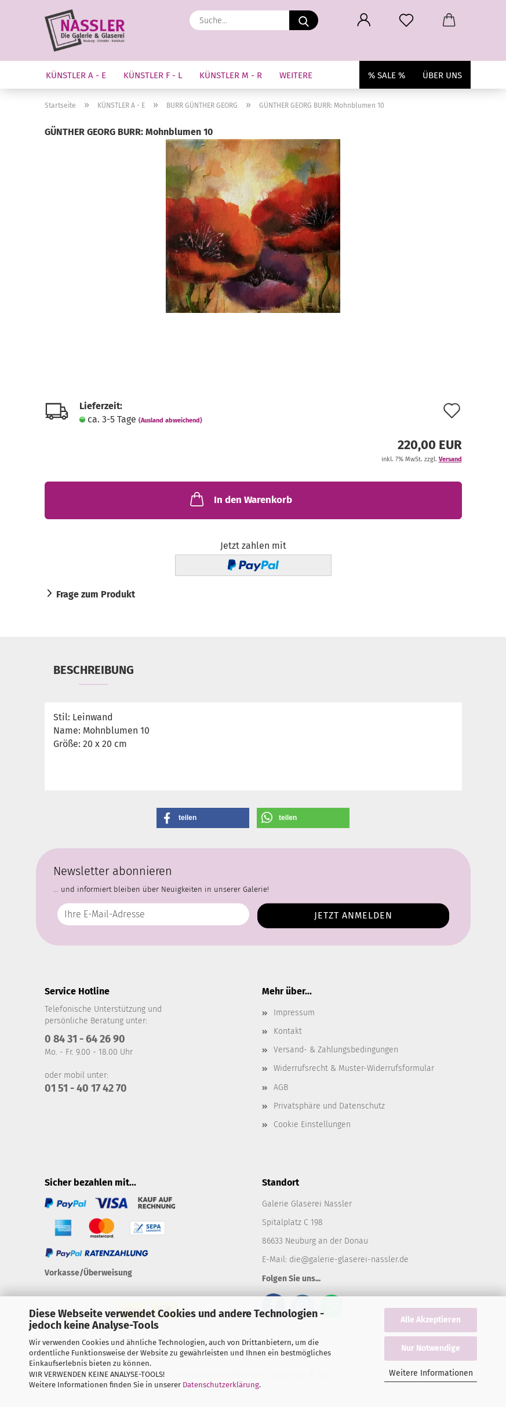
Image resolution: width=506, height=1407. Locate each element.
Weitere (295, 75)
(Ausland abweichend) (170, 420)
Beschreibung (93, 670)
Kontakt (288, 1031)
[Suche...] (303, 20)
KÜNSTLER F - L (152, 75)
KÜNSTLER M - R (230, 75)
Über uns (442, 75)
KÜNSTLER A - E (76, 75)
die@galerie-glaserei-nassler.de (349, 1259)
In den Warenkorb (240, 499)
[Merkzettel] (406, 20)
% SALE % (386, 75)
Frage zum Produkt (95, 594)
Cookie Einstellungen (312, 1124)
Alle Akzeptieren (431, 1320)
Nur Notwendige (430, 1348)
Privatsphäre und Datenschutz (329, 1106)
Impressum (294, 1013)
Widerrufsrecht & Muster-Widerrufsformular (354, 1068)
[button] (364, 20)
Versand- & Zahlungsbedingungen (336, 1050)
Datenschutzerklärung (221, 1384)
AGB (281, 1087)
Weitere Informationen (431, 1373)
